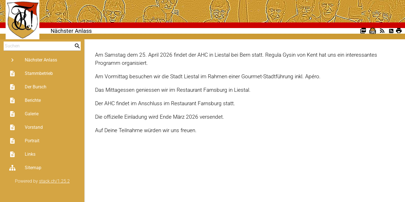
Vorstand (26, 127)
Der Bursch (27, 87)
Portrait (24, 141)
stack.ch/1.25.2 (54, 181)
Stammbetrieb (31, 73)
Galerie (24, 114)
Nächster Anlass (33, 60)
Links (22, 154)
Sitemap (25, 168)
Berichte (25, 100)
